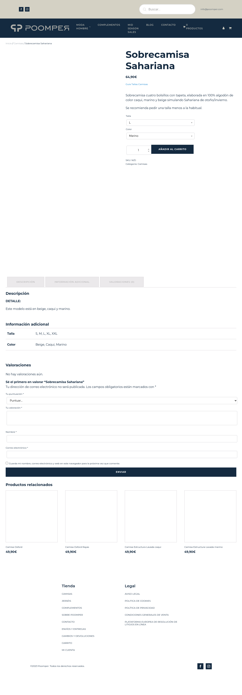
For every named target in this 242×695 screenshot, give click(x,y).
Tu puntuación (15, 385)
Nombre (11, 424)
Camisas (18, 36)
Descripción (26, 274)
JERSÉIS (66, 592)
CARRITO (67, 635)
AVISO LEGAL (132, 585)
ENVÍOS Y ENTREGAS (74, 621)
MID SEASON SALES (123, 24)
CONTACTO (68, 614)
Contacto (166, 24)
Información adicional (73, 274)
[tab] (26, 274)
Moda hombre (59, 24)
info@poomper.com (212, 9)
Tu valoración (14, 399)
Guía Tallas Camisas (137, 77)
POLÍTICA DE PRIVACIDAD (140, 600)
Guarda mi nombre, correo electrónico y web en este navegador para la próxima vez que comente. (64, 455)
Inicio (9, 36)
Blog (147, 24)
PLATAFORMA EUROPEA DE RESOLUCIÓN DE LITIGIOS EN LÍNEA (151, 615)
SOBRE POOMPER (72, 607)
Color (129, 122)
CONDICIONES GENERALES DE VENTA (147, 607)
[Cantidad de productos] (138, 143)
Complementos (91, 24)
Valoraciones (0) (123, 274)
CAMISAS (67, 585)
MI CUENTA (68, 642)
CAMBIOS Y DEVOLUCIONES (78, 628)
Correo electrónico (17, 439)
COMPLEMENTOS (72, 600)
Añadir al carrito (173, 142)
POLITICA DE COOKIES (138, 592)
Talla (128, 108)
